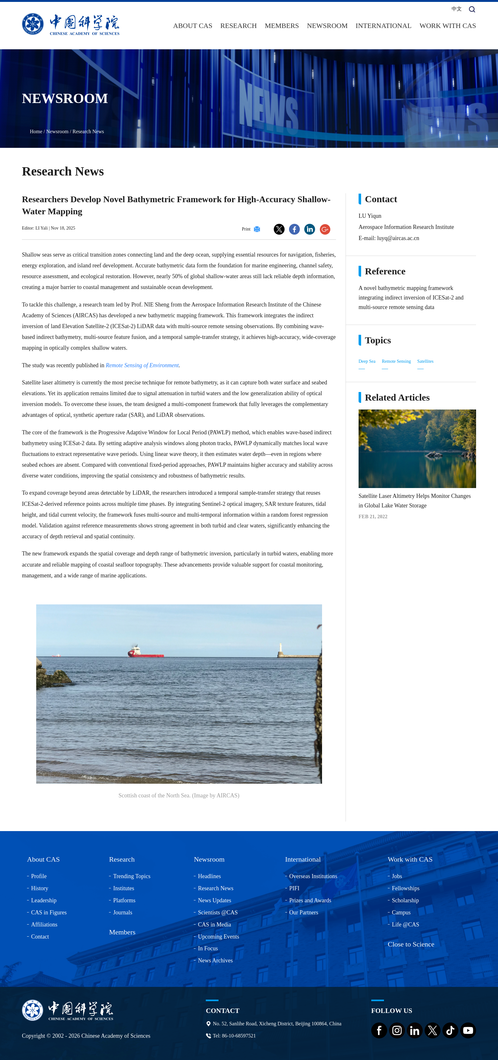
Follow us (392, 1010)
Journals (122, 911)
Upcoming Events (218, 935)
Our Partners (303, 911)
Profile (39, 875)
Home (36, 130)
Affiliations (44, 923)
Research (238, 25)
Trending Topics (131, 875)
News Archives (215, 959)
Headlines (209, 875)
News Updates (214, 899)
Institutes (123, 887)
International (384, 25)
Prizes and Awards (310, 899)
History (39, 887)
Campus (401, 911)
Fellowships (406, 887)
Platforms (124, 899)
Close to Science (411, 943)
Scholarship (405, 899)
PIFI (294, 887)
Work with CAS (448, 25)
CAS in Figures (49, 911)
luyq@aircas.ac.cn (398, 237)
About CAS (192, 25)
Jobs (397, 875)
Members (282, 25)
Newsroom (327, 25)
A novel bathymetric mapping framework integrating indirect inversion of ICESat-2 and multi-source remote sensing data (411, 296)
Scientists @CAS (218, 911)
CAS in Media (214, 923)
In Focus (208, 947)
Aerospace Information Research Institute (406, 226)
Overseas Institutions (313, 875)
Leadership (44, 899)
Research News (88, 130)
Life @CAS (405, 923)
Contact (40, 935)
